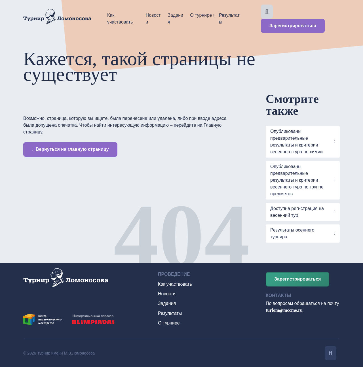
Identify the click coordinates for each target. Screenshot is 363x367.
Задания (175, 18)
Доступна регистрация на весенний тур (297, 212)
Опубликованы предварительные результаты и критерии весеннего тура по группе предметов (297, 180)
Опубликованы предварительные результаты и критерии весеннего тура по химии (296, 141)
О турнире (201, 15)
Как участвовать (120, 18)
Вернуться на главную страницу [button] (70, 149)
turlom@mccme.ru (284, 310)
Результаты (229, 18)
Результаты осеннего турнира (292, 233)
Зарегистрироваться (292, 25)
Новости (153, 18)
